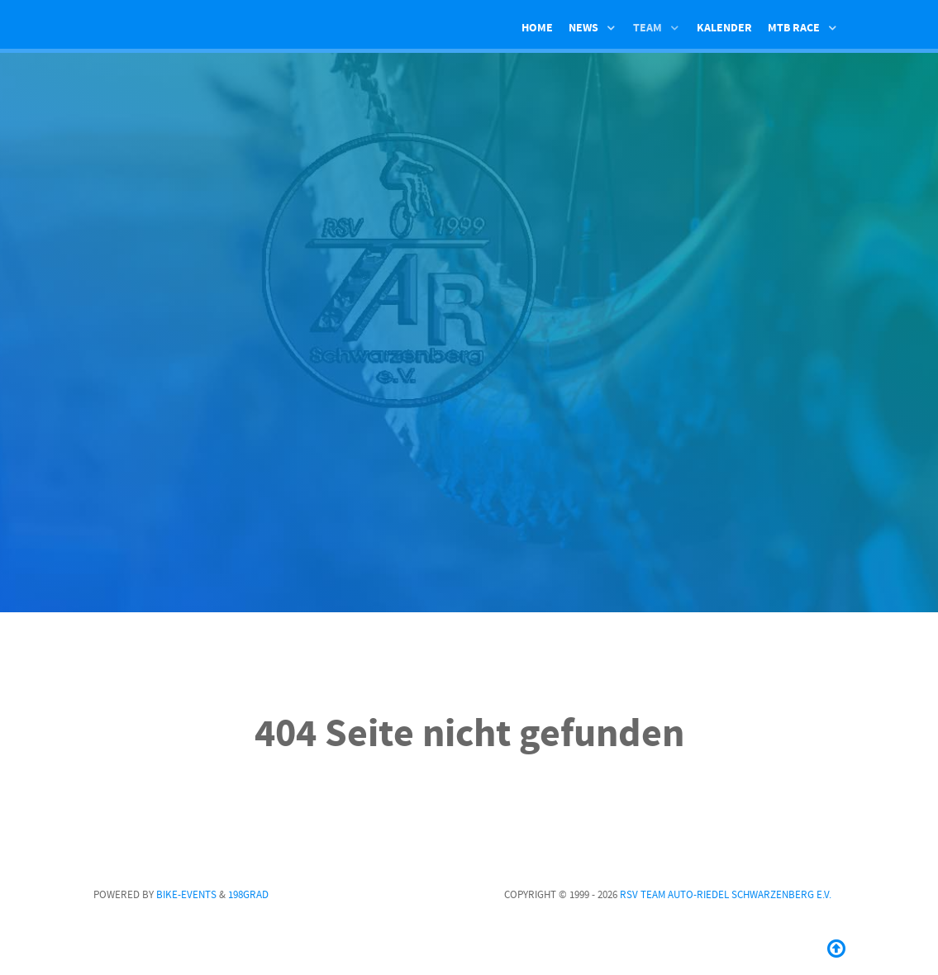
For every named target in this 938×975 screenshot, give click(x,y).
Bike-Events (186, 894)
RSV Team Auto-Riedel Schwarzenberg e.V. (725, 894)
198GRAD (248, 894)
